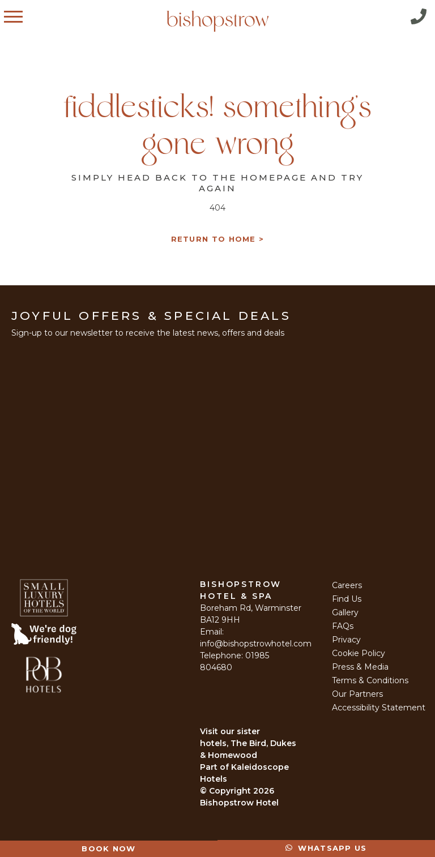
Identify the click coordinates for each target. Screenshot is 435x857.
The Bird (248, 743)
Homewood (232, 755)
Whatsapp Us (325, 847)
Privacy (346, 640)
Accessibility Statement (378, 707)
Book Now (108, 848)
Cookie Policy (358, 653)
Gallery (345, 612)
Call (419, 16)
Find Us (346, 599)
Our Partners (357, 694)
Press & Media (360, 667)
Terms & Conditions (370, 680)
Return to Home (213, 239)
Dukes (283, 743)
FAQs (342, 626)
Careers (347, 585)
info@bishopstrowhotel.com (256, 644)
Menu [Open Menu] (24, 16)
